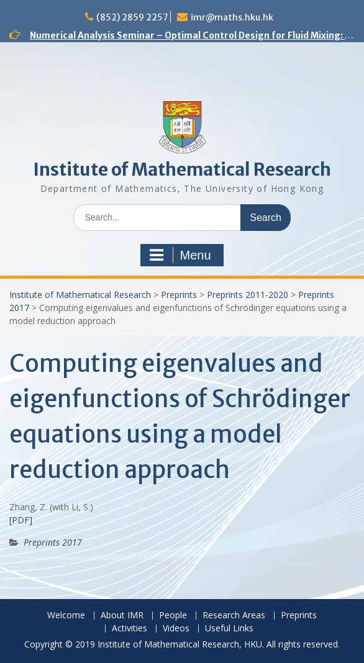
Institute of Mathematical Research (182, 169)
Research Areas (233, 615)
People (173, 615)
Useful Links (229, 629)
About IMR (122, 615)
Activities (129, 629)
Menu (180, 255)
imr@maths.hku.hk (232, 17)
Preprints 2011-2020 (247, 294)
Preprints (179, 294)
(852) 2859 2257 (132, 17)
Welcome (66, 615)
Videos (176, 629)
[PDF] (20, 520)
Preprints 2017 (53, 542)
